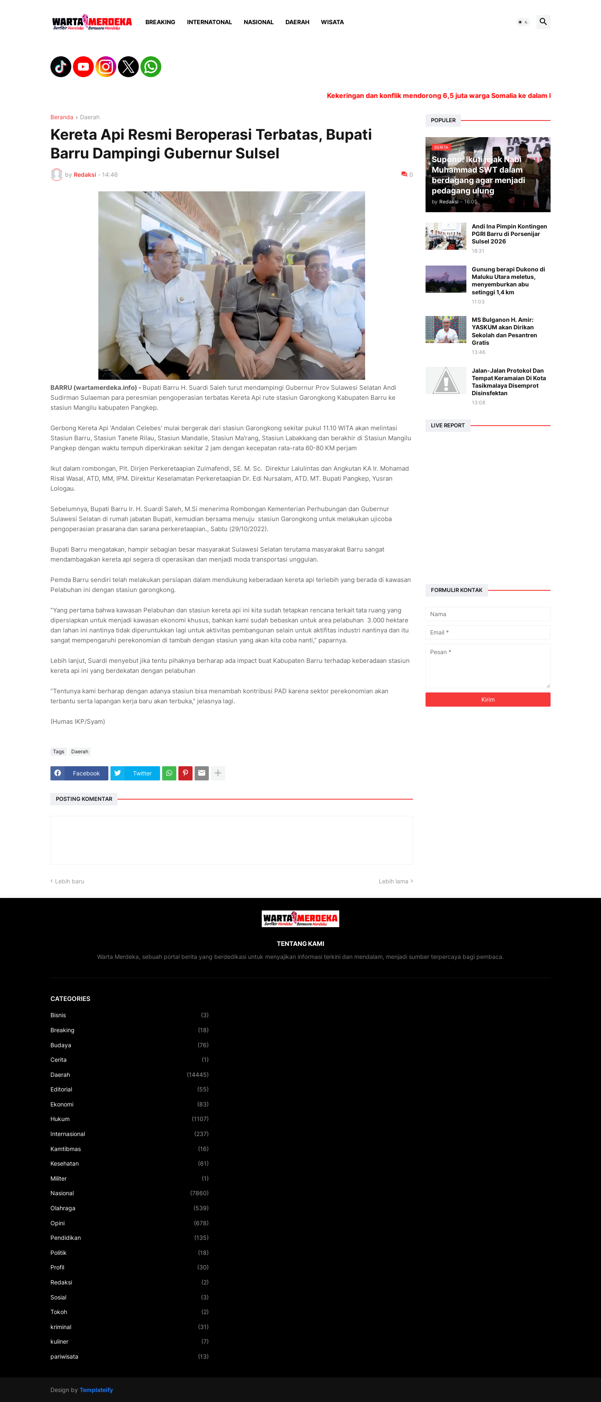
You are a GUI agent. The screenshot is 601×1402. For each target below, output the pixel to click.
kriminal (129, 1327)
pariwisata (129, 1356)
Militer (129, 1178)
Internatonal (209, 21)
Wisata (332, 21)
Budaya (129, 1045)
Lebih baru (69, 881)
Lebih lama (393, 881)
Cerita (129, 1060)
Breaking (160, 21)
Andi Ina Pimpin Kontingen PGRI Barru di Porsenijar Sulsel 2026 (509, 234)
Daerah (297, 21)
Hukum (129, 1119)
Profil (129, 1267)
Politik (129, 1253)
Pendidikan (129, 1238)
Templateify (96, 1389)
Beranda (61, 117)
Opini (129, 1223)
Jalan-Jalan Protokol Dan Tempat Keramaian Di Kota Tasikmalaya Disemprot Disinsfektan (509, 382)
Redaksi (129, 1282)
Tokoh (129, 1312)
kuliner (129, 1341)
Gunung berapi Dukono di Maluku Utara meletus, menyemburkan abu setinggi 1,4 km (508, 281)
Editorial (129, 1089)
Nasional (259, 21)
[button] (523, 22)
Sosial (129, 1297)
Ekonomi (129, 1104)
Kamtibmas (129, 1149)
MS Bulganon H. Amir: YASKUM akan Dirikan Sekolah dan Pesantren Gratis (504, 331)
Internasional (129, 1134)
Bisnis (129, 1015)
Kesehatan (129, 1163)
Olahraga (129, 1208)
